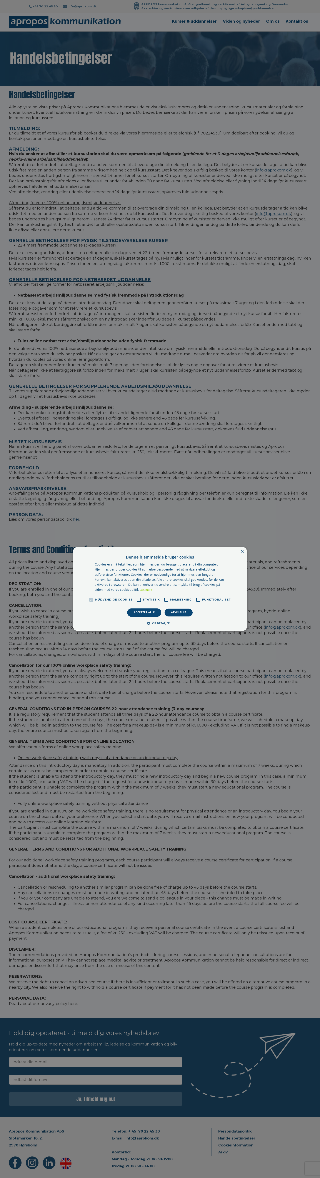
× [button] (242, 551)
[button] (160, 623)
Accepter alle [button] (144, 612)
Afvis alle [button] (178, 612)
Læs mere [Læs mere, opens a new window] (146, 590)
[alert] (160, 589)
